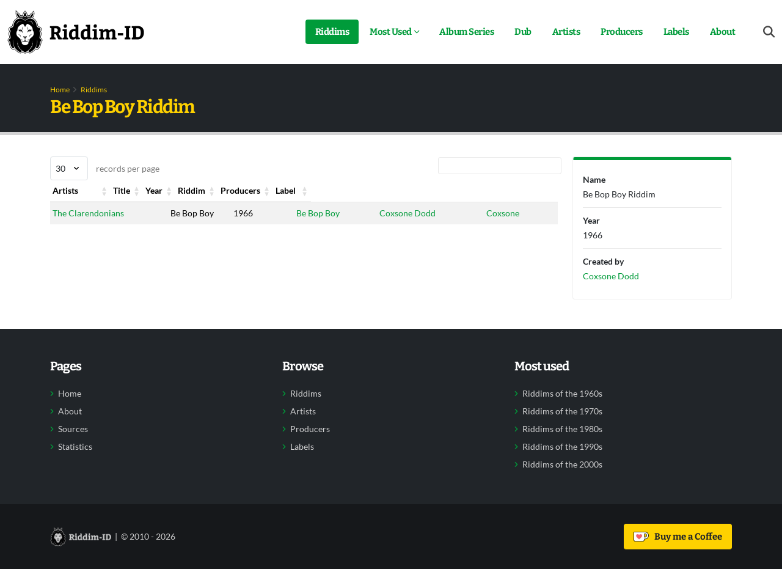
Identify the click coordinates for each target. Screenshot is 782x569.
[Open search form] (769, 32)
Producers (622, 31)
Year (216, 190)
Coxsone (500, 213)
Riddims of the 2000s (562, 464)
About (723, 31)
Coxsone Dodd (396, 213)
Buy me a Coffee (678, 536)
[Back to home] (75, 32)
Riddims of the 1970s (562, 411)
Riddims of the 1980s (562, 429)
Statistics (75, 447)
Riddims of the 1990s (562, 447)
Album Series (466, 31)
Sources (73, 429)
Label (494, 190)
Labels (676, 31)
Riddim (291, 190)
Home (60, 89)
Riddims (332, 31)
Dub (523, 31)
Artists (566, 31)
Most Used (391, 31)
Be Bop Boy (299, 213)
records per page (104, 168)
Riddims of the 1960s (562, 393)
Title (148, 190)
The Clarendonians (88, 213)
